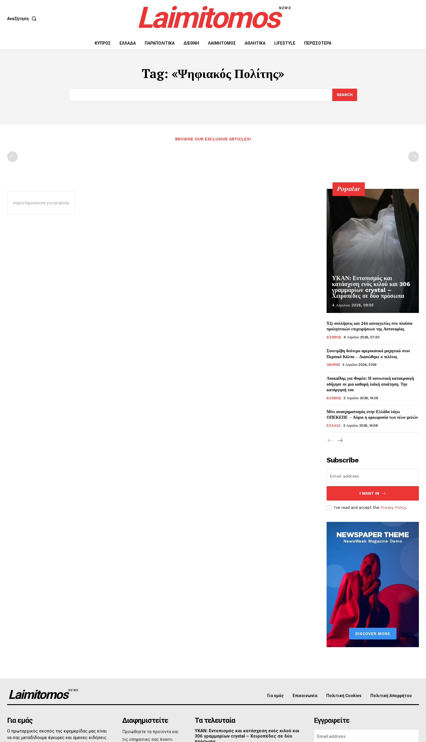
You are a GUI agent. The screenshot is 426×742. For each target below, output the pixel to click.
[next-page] (339, 441)
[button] (23, 18)
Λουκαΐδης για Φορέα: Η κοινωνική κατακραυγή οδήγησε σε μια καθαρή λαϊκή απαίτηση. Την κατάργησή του (370, 383)
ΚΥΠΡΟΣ (334, 337)
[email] (373, 476)
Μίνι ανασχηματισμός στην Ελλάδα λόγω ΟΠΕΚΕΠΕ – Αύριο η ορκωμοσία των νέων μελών (372, 414)
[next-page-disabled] (413, 156)
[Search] (344, 95)
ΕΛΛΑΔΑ (334, 425)
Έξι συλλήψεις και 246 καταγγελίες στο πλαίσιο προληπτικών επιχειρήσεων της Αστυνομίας (369, 326)
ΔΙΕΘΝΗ (333, 365)
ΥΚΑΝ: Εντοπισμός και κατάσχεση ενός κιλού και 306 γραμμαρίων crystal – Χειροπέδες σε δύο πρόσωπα (371, 287)
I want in (372, 493)
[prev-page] (12, 156)
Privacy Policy (393, 507)
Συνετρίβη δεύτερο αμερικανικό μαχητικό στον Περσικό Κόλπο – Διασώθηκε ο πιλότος (368, 353)
